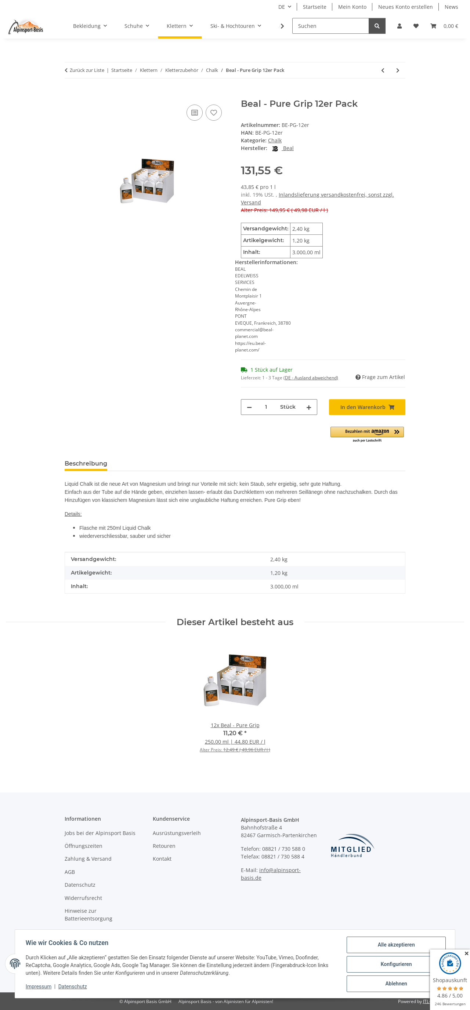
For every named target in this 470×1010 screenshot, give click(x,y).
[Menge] (266, 407)
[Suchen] (330, 26)
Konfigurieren (395, 965)
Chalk (275, 140)
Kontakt (162, 858)
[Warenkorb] (444, 26)
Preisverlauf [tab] (191, 463)
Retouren (164, 845)
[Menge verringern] (249, 407)
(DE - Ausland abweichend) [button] (310, 378)
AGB (70, 871)
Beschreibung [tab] (86, 463)
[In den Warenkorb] (70, 95)
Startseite (314, 6)
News (451, 6)
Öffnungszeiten (83, 845)
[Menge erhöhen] (309, 407)
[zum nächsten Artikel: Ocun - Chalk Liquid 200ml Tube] (397, 70)
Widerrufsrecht (83, 897)
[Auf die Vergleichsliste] (195, 113)
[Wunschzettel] (416, 26)
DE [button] (281, 6)
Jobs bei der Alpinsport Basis (100, 832)
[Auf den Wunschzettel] (214, 113)
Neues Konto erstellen (405, 6)
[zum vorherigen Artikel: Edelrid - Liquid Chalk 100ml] (382, 70)
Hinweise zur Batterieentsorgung (88, 914)
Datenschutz (73, 987)
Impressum (40, 987)
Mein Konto (352, 6)
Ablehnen (395, 984)
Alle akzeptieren (394, 946)
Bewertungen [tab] (140, 463)
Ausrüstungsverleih (177, 832)
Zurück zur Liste (87, 70)
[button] (399, 26)
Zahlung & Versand (88, 858)
